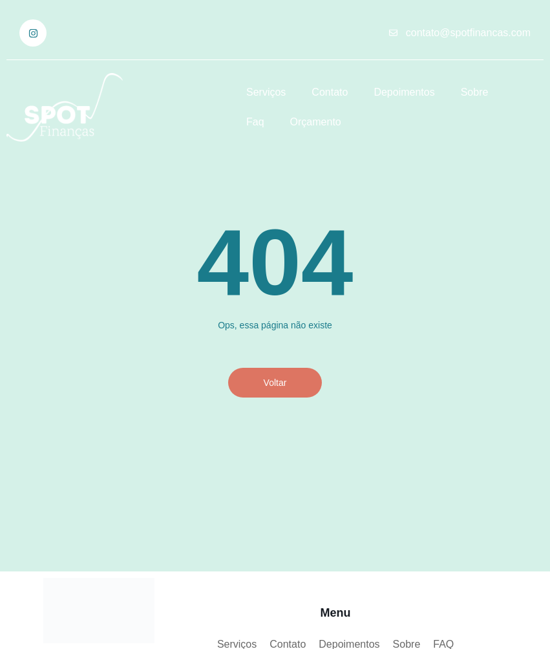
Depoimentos (404, 92)
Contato (330, 92)
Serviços (266, 92)
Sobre (475, 92)
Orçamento (315, 121)
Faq (255, 121)
